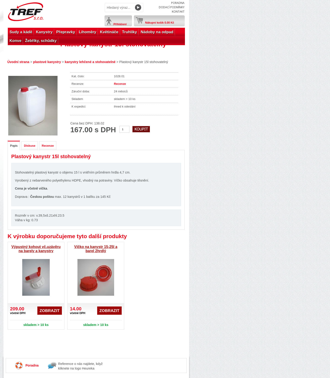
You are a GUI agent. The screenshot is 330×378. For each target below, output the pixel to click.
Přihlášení (119, 24)
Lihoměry (87, 32)
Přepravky (65, 32)
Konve (16, 41)
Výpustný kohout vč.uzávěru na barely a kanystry (36, 249)
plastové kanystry (47, 62)
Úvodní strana (18, 62)
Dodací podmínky (171, 7)
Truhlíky (129, 32)
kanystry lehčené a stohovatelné (90, 62)
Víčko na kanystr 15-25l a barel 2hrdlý (95, 249)
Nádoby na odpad (157, 32)
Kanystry (44, 32)
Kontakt (178, 12)
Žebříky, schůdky (41, 41)
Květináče (109, 32)
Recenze (120, 84)
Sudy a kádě (21, 32)
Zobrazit (50, 310)
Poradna (177, 3)
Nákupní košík (159, 21)
